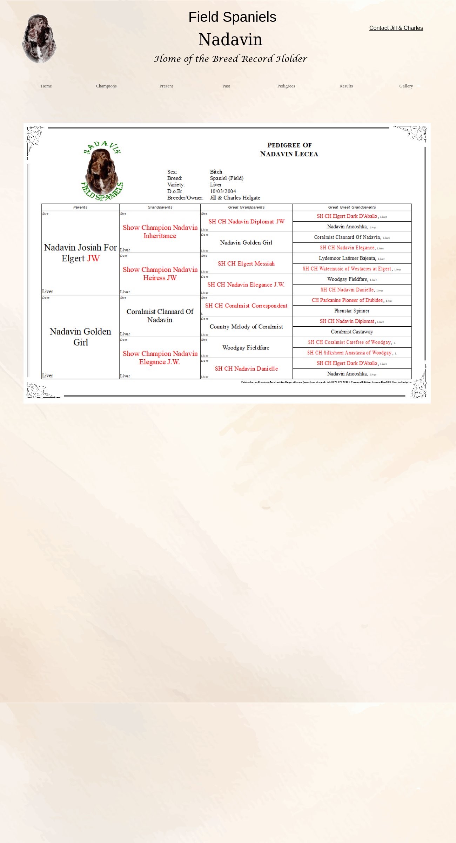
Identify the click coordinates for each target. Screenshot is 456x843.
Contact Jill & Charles (396, 28)
